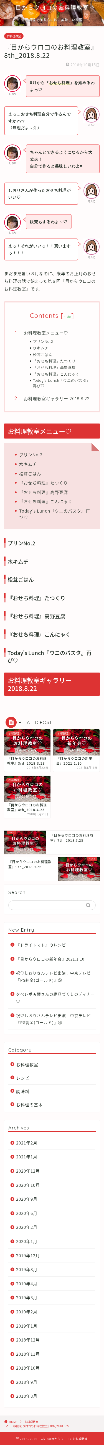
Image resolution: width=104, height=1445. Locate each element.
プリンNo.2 (43, 341)
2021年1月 (26, 1156)
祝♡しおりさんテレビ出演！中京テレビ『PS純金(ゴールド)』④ (53, 1019)
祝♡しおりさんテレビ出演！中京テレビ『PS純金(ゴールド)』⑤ (53, 976)
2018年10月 (28, 1368)
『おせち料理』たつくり (54, 361)
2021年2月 (26, 1142)
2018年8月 (26, 1396)
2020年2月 (26, 1227)
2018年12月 (28, 1339)
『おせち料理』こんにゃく (56, 374)
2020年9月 (26, 1199)
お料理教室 (14, 36)
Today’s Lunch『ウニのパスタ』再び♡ (61, 383)
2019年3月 (26, 1297)
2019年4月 (26, 1283)
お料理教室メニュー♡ (46, 333)
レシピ (22, 1078)
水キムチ (41, 348)
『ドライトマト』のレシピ (41, 944)
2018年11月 (28, 1354)
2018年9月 (26, 1382)
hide (67, 316)
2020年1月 (26, 1241)
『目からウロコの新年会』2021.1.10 (50, 959)
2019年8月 (26, 1269)
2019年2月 (26, 1311)
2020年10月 (28, 1185)
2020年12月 (28, 1171)
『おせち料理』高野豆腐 (54, 367)
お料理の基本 (29, 1104)
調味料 (22, 1091)
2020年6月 (26, 1213)
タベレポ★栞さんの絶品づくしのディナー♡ (55, 997)
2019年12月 (28, 1255)
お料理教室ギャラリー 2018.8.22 (57, 398)
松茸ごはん (42, 354)
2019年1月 (26, 1326)
